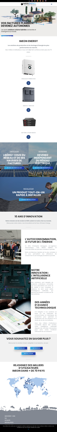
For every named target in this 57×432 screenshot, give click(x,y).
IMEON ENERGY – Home (10, 416)
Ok (28, 429)
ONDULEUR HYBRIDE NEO (28, 79)
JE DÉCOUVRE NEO (7, 36)
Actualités (7, 420)
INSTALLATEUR (28, 353)
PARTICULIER (21, 348)
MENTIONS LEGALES (9, 422)
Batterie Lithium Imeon (28, 133)
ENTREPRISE (36, 348)
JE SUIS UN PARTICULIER (14, 168)
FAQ (6, 418)
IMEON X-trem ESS (28, 106)
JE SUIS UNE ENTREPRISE (42, 168)
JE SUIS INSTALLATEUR (28, 199)
